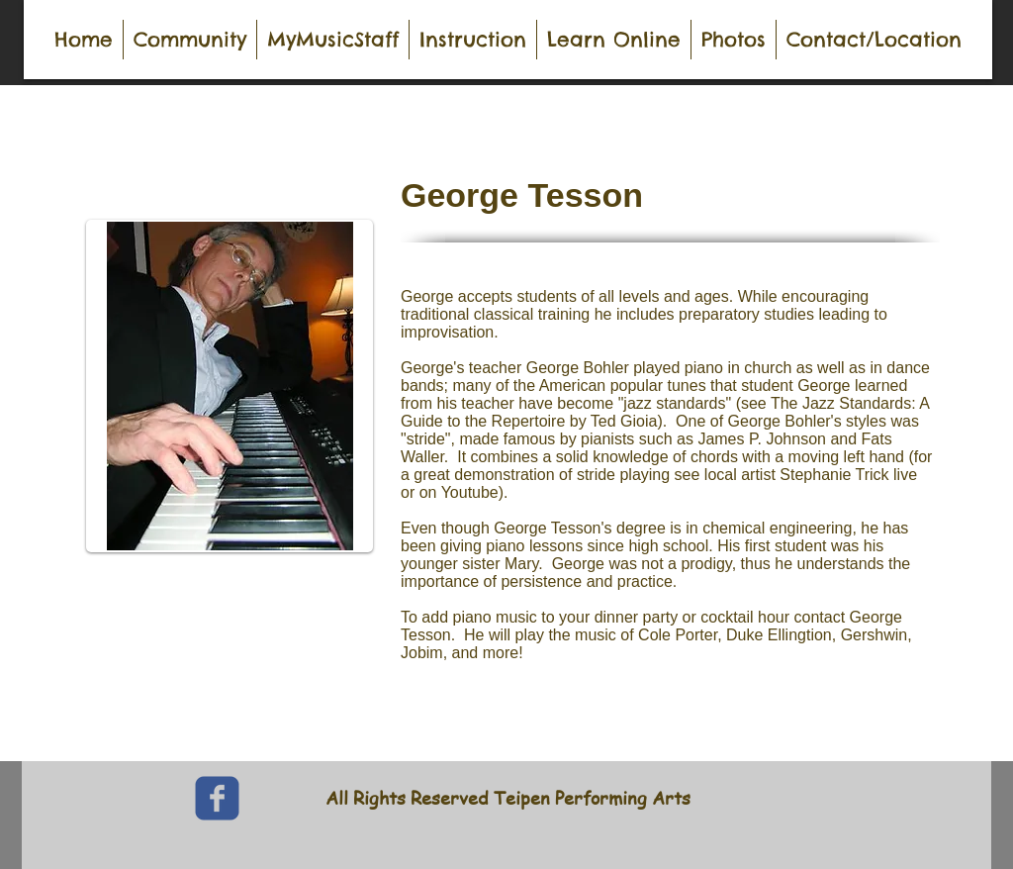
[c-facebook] (217, 798)
